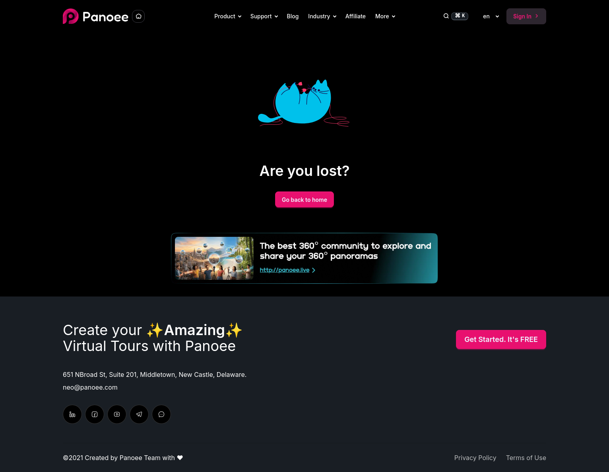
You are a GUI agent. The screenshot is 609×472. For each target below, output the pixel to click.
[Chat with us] (139, 414)
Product (224, 16)
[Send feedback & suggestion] (161, 414)
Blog (293, 16)
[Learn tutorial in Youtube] (116, 414)
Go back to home (304, 199)
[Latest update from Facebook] (94, 414)
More (382, 16)
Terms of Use (526, 458)
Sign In (526, 16)
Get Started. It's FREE (501, 339)
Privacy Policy (475, 458)
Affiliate (355, 16)
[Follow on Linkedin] (72, 414)
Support (261, 16)
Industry (319, 16)
